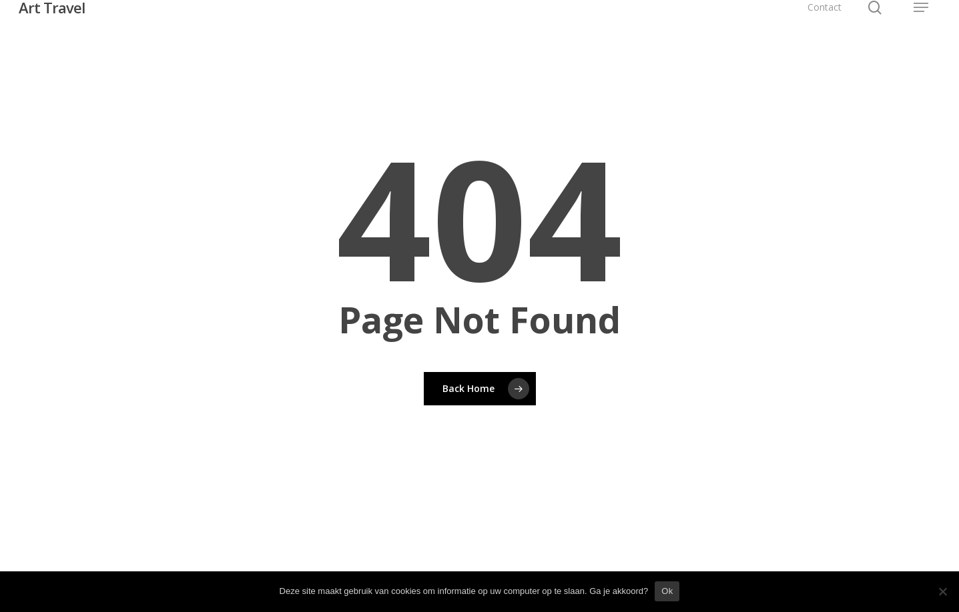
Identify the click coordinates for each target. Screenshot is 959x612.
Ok (667, 591)
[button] (921, 8)
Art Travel (52, 7)
